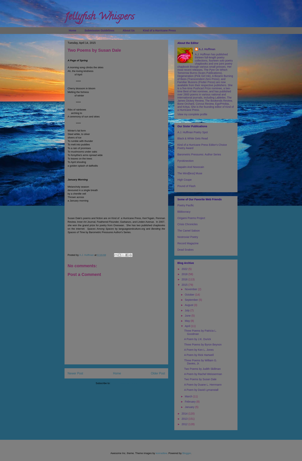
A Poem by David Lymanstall (201, 389)
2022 (185, 269)
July (187, 310)
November (191, 289)
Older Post (158, 373)
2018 (185, 274)
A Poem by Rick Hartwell (199, 354)
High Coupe (184, 179)
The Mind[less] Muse (189, 173)
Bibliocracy (183, 211)
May (187, 320)
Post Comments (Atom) (124, 383)
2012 (185, 424)
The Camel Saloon (188, 230)
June (188, 315)
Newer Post (75, 373)
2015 (185, 284)
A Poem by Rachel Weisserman (203, 374)
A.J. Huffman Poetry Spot (192, 132)
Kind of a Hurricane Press (159, 30)
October (190, 294)
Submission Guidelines (99, 30)
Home (72, 30)
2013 (185, 418)
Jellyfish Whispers (99, 17)
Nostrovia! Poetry (187, 237)
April (188, 326)
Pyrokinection (185, 160)
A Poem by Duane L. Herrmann (203, 384)
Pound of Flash (186, 186)
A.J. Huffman (207, 49)
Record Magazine (188, 243)
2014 (185, 413)
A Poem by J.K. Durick (197, 339)
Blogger (186, 453)
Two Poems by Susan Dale (200, 379)
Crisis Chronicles (187, 224)
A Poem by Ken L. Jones (199, 349)
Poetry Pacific (185, 205)
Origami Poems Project (191, 218)
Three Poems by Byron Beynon (203, 344)
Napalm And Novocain (190, 167)
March (189, 396)
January (190, 407)
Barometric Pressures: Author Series (199, 154)
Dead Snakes (185, 249)
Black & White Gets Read (192, 138)
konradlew (161, 453)
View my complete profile (192, 114)
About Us (129, 30)
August (189, 305)
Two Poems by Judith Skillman (202, 368)
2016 (185, 279)
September (192, 299)
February (190, 401)
